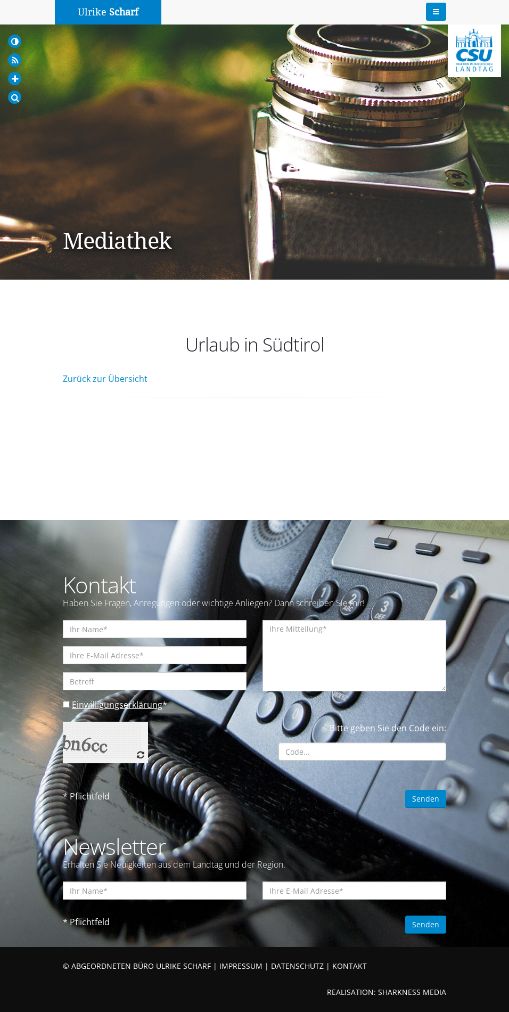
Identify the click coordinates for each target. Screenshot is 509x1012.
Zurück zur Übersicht (105, 379)
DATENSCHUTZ (297, 966)
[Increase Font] (14, 78)
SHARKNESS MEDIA (412, 992)
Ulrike (108, 12)
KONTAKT (349, 966)
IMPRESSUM (240, 966)
